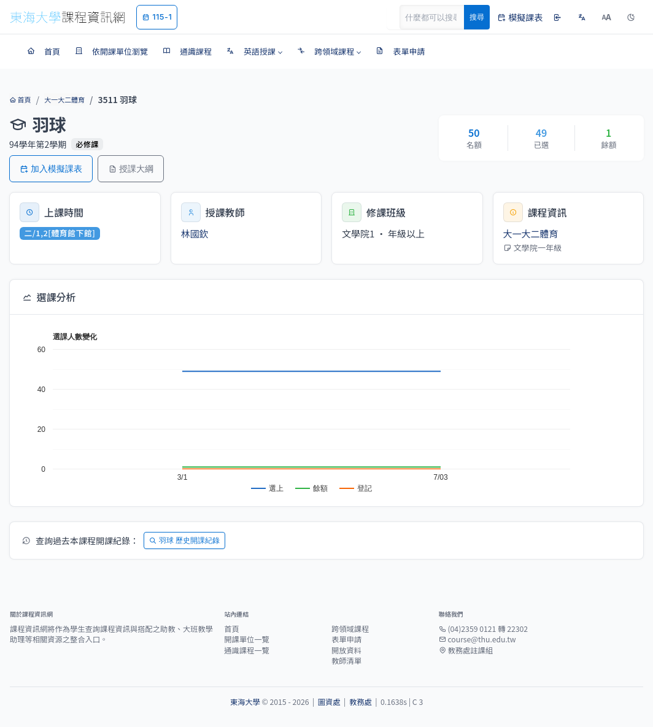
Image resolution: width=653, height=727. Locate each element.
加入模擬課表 (51, 168)
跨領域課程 (350, 628)
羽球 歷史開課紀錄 (184, 540)
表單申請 (346, 639)
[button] (254, 51)
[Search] (439, 17)
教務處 (360, 701)
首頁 (20, 99)
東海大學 (245, 701)
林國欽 (195, 233)
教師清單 (346, 660)
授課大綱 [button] (130, 168)
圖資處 (329, 701)
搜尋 (476, 16)
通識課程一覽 (246, 650)
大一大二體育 (64, 99)
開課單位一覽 (246, 639)
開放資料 (346, 650)
